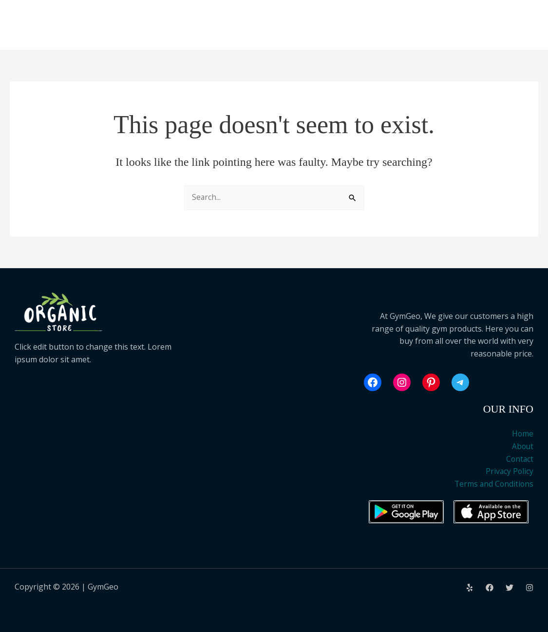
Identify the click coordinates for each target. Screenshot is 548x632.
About (522, 446)
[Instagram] (529, 588)
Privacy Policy (509, 471)
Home (522, 434)
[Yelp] (469, 588)
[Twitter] (509, 588)
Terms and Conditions (493, 483)
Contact (519, 459)
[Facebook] (489, 588)
